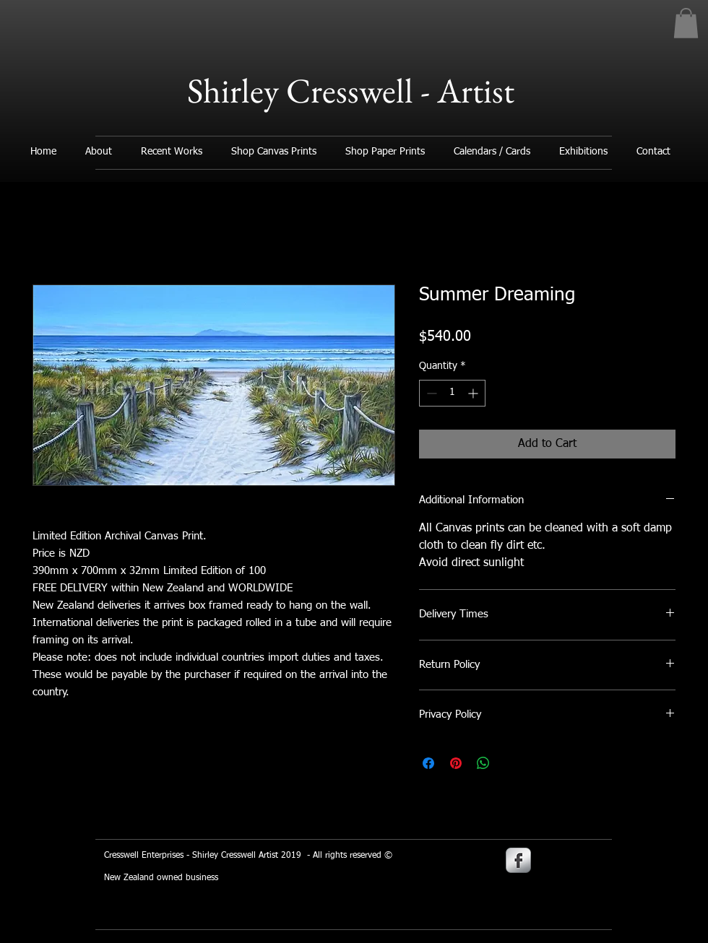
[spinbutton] (452, 393)
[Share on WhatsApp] (483, 763)
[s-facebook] (518, 860)
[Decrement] (430, 393)
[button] (686, 23)
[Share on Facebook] (428, 763)
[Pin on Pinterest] (456, 763)
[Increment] (474, 393)
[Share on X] (510, 763)
